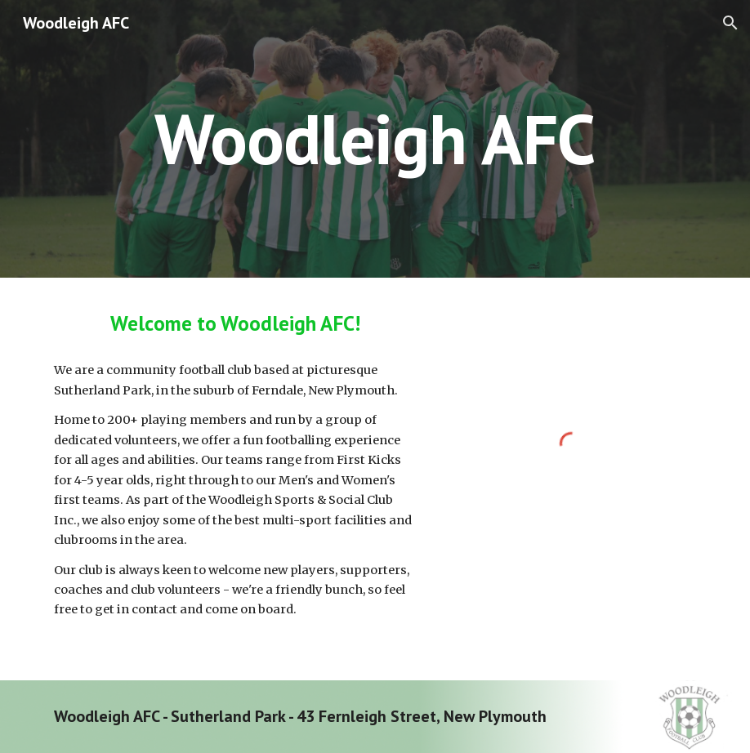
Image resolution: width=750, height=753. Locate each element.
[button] (730, 22)
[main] (375, 138)
